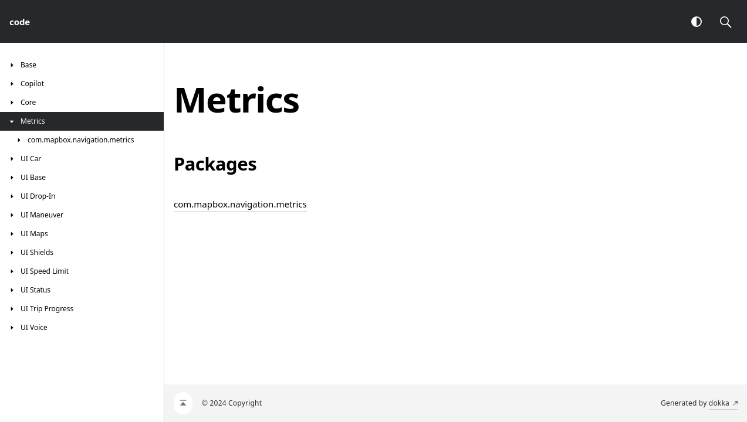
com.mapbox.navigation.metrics (240, 204)
